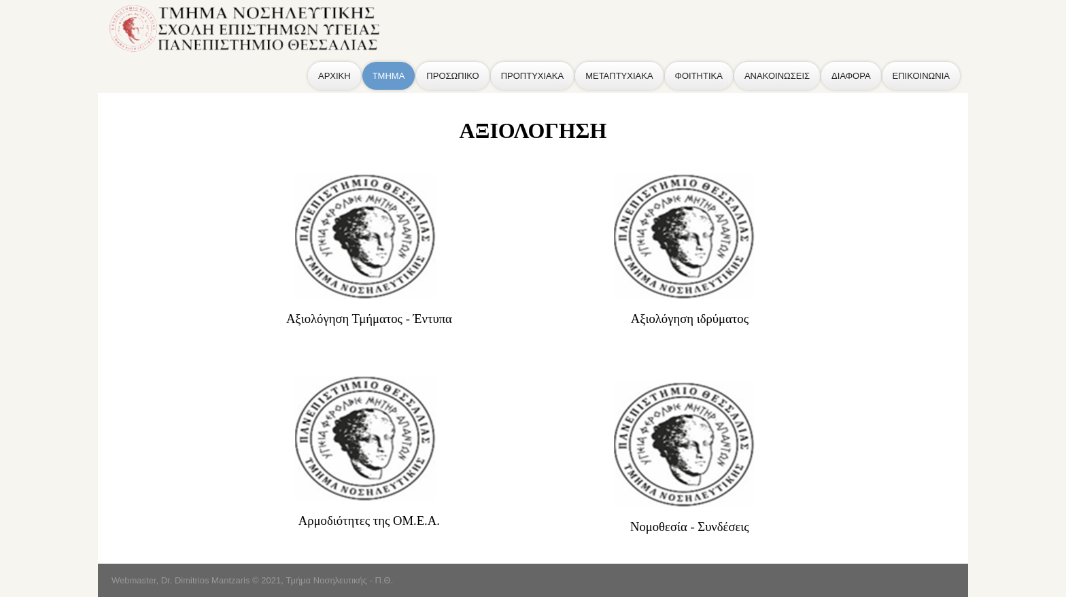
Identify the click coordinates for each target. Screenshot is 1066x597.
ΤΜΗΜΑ (389, 76)
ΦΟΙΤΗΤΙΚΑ (699, 76)
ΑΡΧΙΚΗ (334, 76)
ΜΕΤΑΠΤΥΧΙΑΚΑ (619, 76)
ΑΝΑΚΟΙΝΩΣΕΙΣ (777, 76)
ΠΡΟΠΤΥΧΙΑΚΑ (532, 76)
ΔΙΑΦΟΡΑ (850, 76)
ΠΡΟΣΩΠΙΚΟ (452, 76)
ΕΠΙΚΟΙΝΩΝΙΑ (921, 76)
